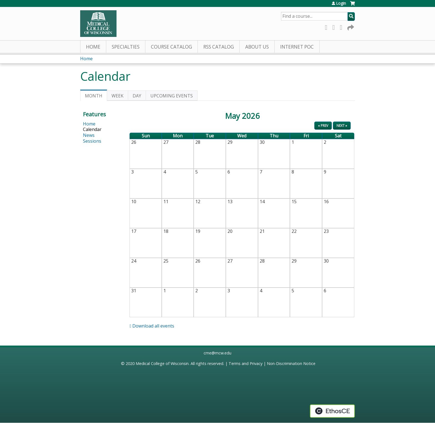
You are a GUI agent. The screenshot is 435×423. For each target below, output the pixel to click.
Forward (350, 26)
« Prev (323, 125)
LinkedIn (342, 26)
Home (93, 47)
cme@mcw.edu (217, 353)
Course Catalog (171, 47)
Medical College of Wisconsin (162, 363)
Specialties (126, 47)
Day (137, 96)
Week (117, 96)
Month (96, 97)
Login (341, 3)
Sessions (92, 141)
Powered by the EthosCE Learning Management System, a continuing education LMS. (332, 411)
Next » (342, 125)
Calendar (92, 129)
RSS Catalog (218, 47)
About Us (257, 47)
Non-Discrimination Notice (291, 363)
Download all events (152, 326)
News (89, 135)
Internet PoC (297, 47)
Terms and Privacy (245, 363)
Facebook (327, 26)
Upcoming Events (171, 96)
